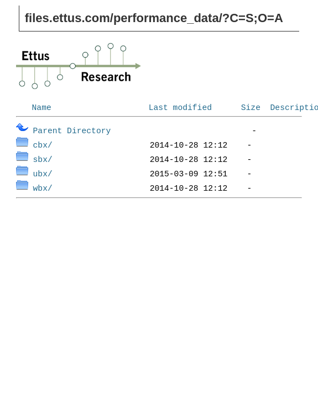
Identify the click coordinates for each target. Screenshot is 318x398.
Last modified (180, 106)
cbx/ (43, 144)
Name (41, 106)
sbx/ (43, 158)
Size (250, 106)
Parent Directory (72, 129)
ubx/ (43, 173)
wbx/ (43, 187)
